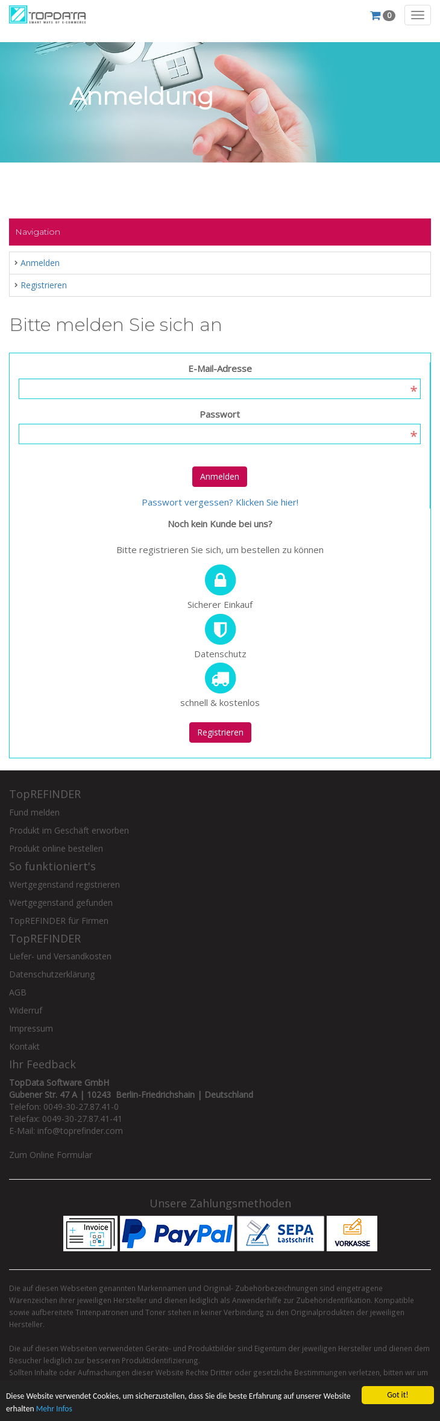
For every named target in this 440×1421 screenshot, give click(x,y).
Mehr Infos (54, 1410)
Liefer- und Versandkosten (60, 956)
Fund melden (34, 812)
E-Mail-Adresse (220, 368)
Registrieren (43, 285)
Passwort (220, 414)
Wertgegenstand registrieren (64, 884)
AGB (18, 992)
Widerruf (25, 1010)
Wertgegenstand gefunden (61, 902)
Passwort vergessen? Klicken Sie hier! (220, 502)
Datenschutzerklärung (52, 974)
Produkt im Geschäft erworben (69, 830)
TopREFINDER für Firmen (58, 920)
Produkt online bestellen (56, 848)
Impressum (31, 1028)
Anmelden (40, 262)
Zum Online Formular (50, 1154)
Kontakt (24, 1046)
